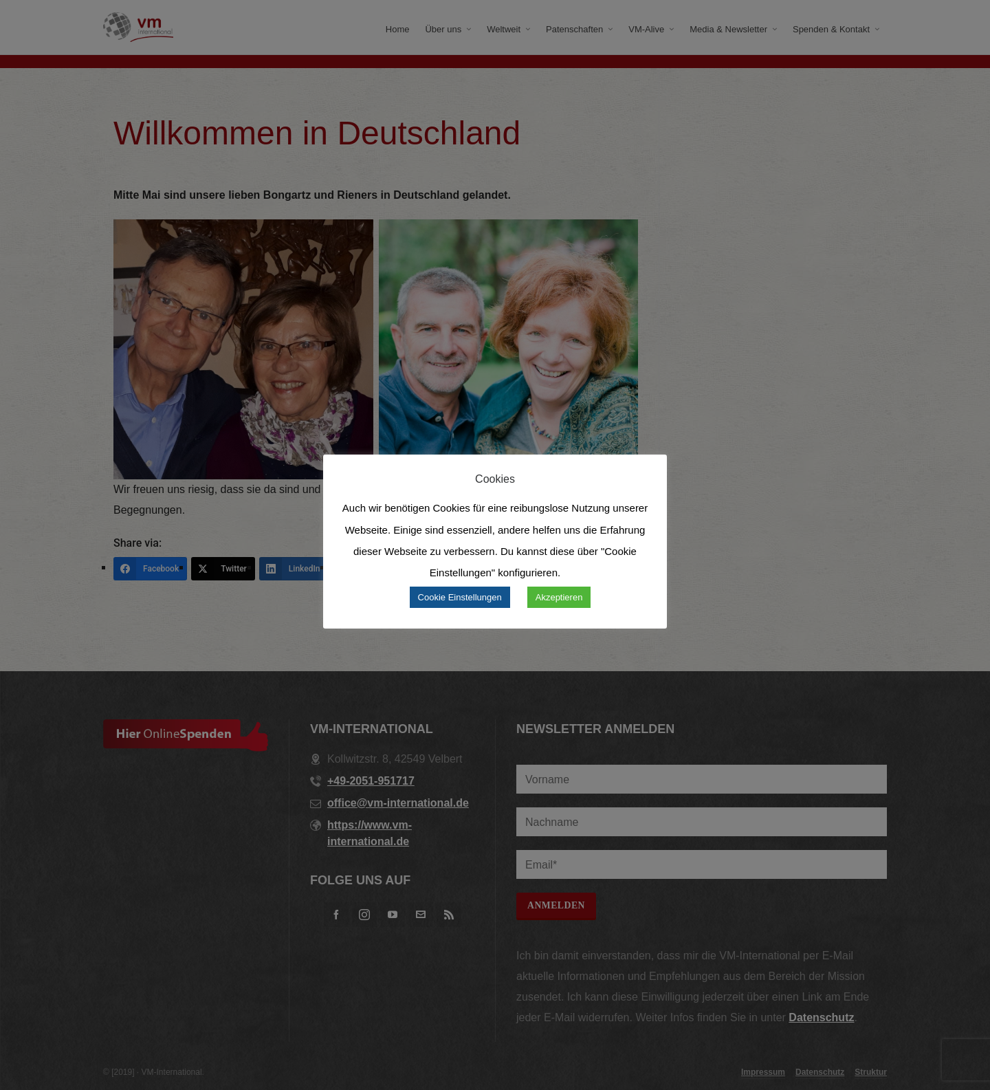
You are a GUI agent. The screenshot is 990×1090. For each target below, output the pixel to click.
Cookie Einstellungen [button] (460, 597)
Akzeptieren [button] (559, 597)
